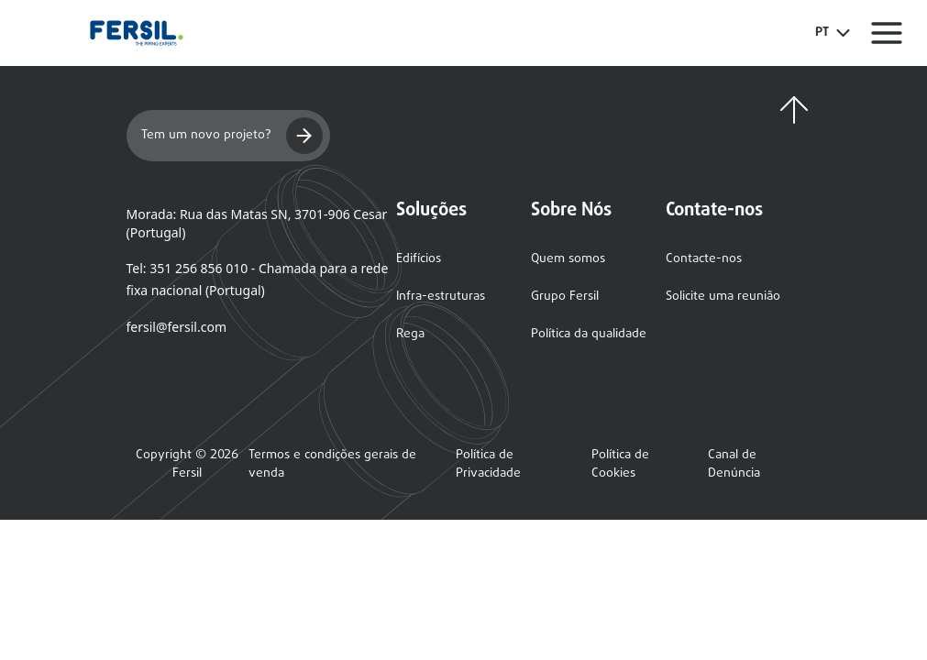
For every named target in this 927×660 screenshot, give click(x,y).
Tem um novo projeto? (232, 135)
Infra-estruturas (440, 296)
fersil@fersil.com (176, 327)
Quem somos (568, 259)
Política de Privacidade (488, 464)
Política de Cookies (620, 464)
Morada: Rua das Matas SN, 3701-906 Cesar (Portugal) (257, 223)
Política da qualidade (588, 334)
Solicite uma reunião (723, 296)
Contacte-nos (704, 259)
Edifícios (418, 259)
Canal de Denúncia (734, 464)
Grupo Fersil (565, 296)
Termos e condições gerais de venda (332, 464)
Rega (410, 334)
